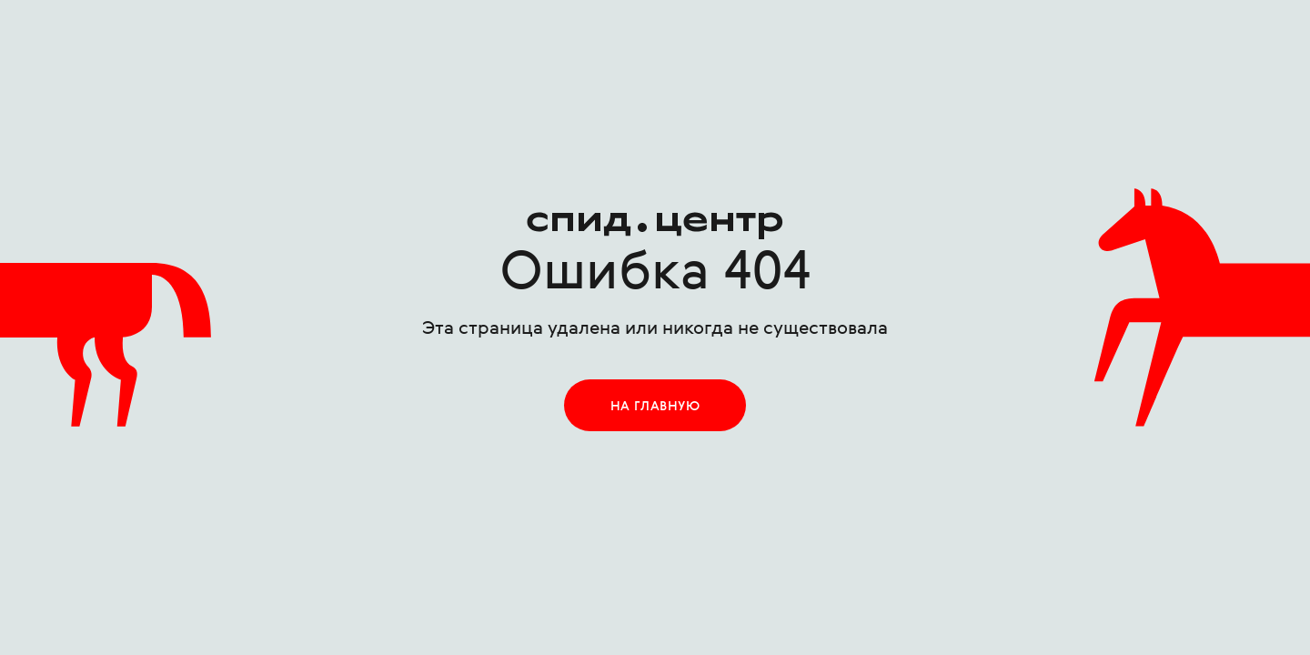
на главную (655, 406)
